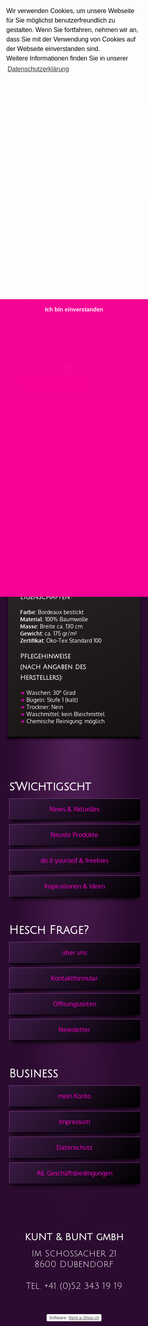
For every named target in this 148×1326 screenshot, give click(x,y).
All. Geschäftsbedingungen (74, 1173)
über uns (74, 952)
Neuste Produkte (74, 835)
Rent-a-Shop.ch (84, 1317)
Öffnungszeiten (74, 1004)
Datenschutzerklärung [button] (38, 69)
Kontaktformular (74, 978)
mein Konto (74, 1096)
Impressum (74, 1122)
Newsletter (74, 1030)
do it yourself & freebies (75, 860)
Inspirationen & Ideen (74, 886)
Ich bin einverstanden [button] (74, 309)
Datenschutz (74, 1147)
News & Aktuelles (74, 809)
